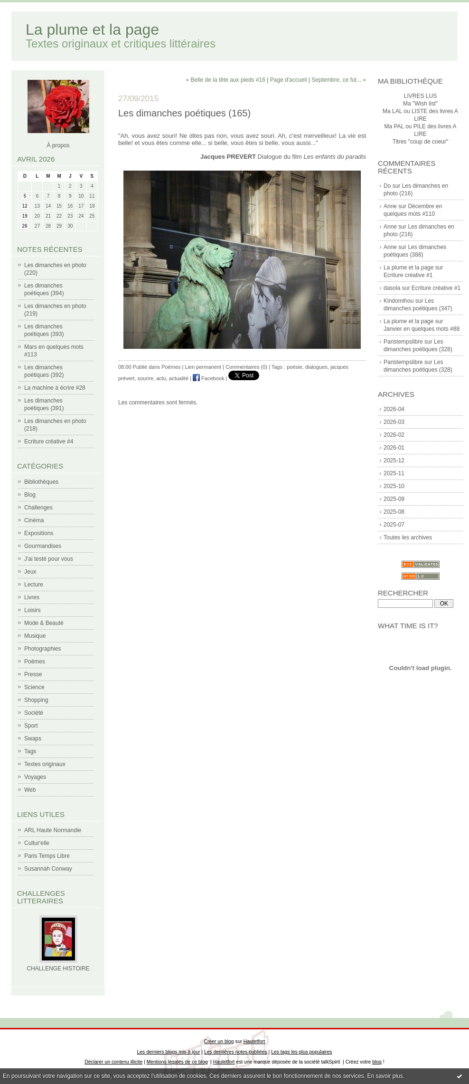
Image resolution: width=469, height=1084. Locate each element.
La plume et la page (92, 29)
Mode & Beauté (44, 623)
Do (387, 185)
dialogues (316, 367)
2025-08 (394, 511)
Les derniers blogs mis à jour (168, 1052)
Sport (31, 725)
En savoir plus (385, 1076)
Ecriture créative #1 (408, 275)
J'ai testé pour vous (48, 559)
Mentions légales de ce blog (177, 1062)
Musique (35, 636)
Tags (30, 751)
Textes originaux (45, 764)
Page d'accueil (288, 80)
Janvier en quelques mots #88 (422, 329)
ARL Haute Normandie (52, 830)
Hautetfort (254, 1041)
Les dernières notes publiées (235, 1052)
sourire (145, 378)
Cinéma (34, 520)
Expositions (38, 533)
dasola (392, 288)
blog (377, 1062)
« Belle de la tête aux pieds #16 (225, 80)
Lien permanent (203, 367)
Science (34, 687)
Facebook (208, 378)
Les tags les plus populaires (301, 1052)
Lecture (33, 584)
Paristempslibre (403, 341)
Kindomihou (398, 300)
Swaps (32, 738)
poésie (294, 367)
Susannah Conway (48, 868)
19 (25, 216)
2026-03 (394, 422)
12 (25, 206)
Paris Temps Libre (47, 856)
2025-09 (394, 499)
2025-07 (394, 524)
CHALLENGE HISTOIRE (58, 968)
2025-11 (394, 473)
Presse (33, 674)
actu (161, 378)
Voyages (35, 777)
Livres (31, 597)
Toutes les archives (408, 537)
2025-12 (394, 460)
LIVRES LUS (420, 96)
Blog (30, 494)
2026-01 (394, 447)
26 (25, 226)
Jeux (30, 571)
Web (30, 790)
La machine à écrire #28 (54, 387)
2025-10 (394, 486)
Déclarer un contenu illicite (113, 1062)
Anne (390, 206)
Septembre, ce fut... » (338, 80)
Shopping (36, 700)
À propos (58, 145)
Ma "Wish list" (420, 103)
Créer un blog (219, 1041)
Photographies (42, 648)
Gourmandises (42, 546)
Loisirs (32, 610)
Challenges (38, 507)
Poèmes (34, 661)
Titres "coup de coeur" (420, 141)
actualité (178, 378)
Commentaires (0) (246, 367)
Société (33, 713)
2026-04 (394, 409)
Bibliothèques (41, 482)
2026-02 (394, 435)
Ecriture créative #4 (48, 441)
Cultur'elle (36, 843)
